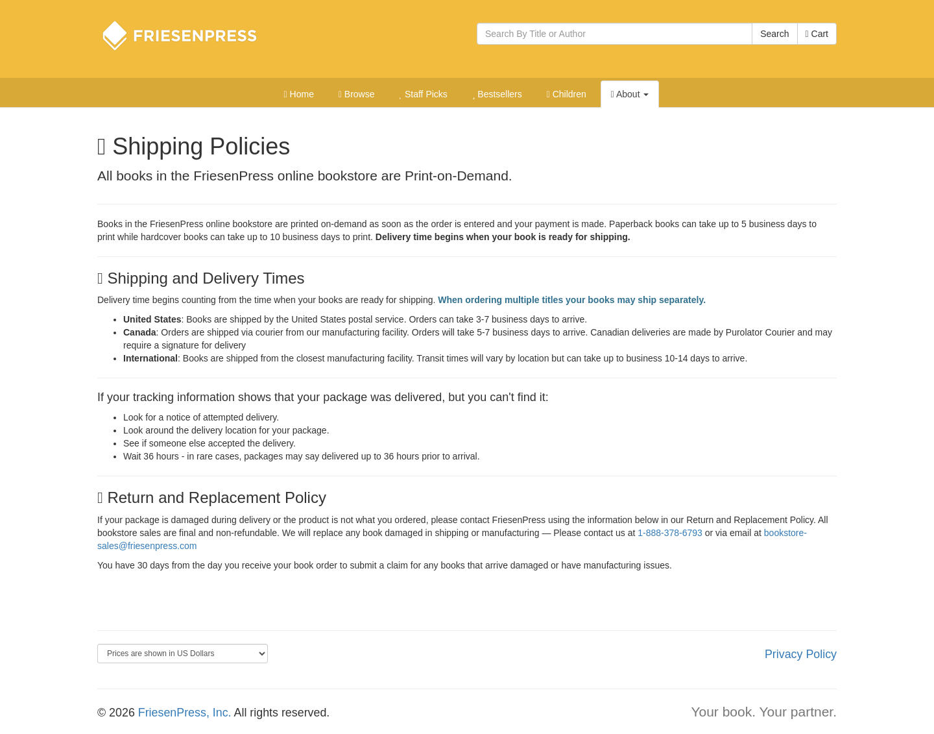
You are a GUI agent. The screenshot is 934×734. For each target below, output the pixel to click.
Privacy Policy (801, 654)
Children (566, 94)
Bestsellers (497, 94)
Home (299, 94)
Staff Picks (423, 94)
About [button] (630, 94)
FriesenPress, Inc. (185, 712)
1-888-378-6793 (670, 533)
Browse (357, 94)
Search (774, 34)
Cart (817, 34)
